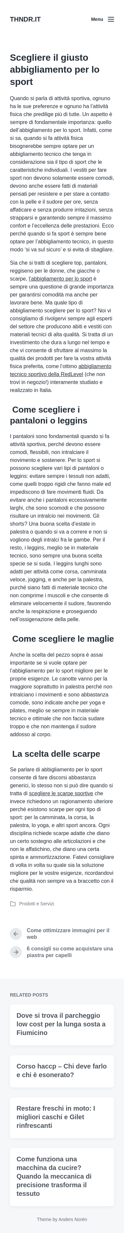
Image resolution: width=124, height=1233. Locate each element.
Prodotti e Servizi (36, 903)
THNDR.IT (25, 19)
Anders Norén (73, 1219)
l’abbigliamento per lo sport (60, 279)
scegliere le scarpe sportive (61, 793)
